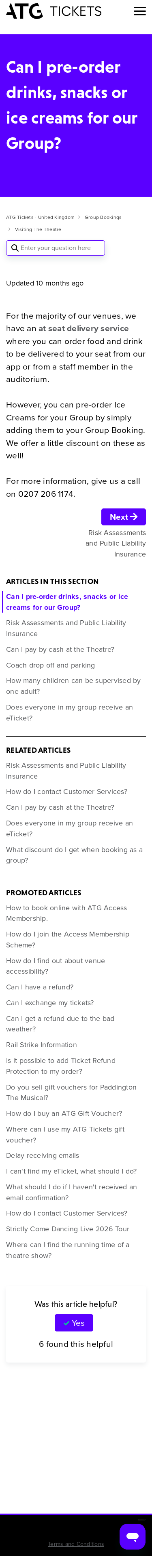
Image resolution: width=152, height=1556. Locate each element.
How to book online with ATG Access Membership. (66, 913)
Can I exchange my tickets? (50, 1002)
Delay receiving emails (42, 1155)
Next (123, 516)
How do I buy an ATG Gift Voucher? (64, 1113)
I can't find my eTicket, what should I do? (71, 1171)
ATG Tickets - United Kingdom (40, 217)
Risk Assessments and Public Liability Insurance (66, 628)
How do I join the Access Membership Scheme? (67, 939)
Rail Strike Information (41, 1044)
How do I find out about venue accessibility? (55, 966)
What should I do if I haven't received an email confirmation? (71, 1192)
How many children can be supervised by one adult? (73, 686)
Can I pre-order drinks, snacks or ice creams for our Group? (67, 602)
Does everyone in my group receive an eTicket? (69, 712)
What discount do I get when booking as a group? (74, 855)
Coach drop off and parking (50, 665)
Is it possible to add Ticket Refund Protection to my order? (61, 1066)
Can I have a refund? (39, 987)
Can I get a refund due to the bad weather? (60, 1024)
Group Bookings (103, 217)
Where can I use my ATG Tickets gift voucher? (65, 1134)
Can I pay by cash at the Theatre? (60, 649)
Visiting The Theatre (38, 229)
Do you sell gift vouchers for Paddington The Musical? (71, 1092)
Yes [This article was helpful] (78, 1323)
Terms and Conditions (76, 1544)
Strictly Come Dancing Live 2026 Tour (67, 1229)
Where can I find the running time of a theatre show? (68, 1250)
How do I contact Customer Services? (66, 791)
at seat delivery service (84, 328)
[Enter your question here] (55, 248)
